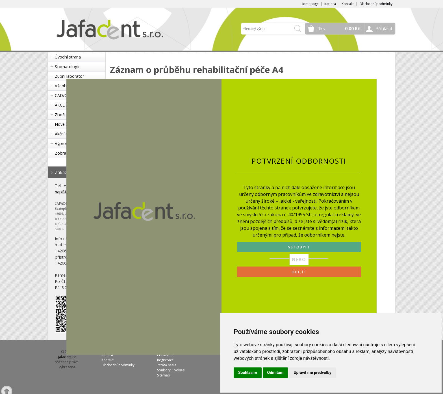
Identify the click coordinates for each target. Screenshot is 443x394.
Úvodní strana (68, 57)
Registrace (165, 360)
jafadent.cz (67, 356)
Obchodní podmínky (375, 3)
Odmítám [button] (275, 372)
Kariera (330, 3)
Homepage (310, 3)
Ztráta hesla (166, 365)
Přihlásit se (165, 354)
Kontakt (348, 3)
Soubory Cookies (170, 370)
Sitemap (163, 375)
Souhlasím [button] (247, 372)
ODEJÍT (299, 272)
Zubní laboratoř (69, 76)
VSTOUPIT (299, 247)
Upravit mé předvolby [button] (312, 372)
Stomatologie (68, 66)
